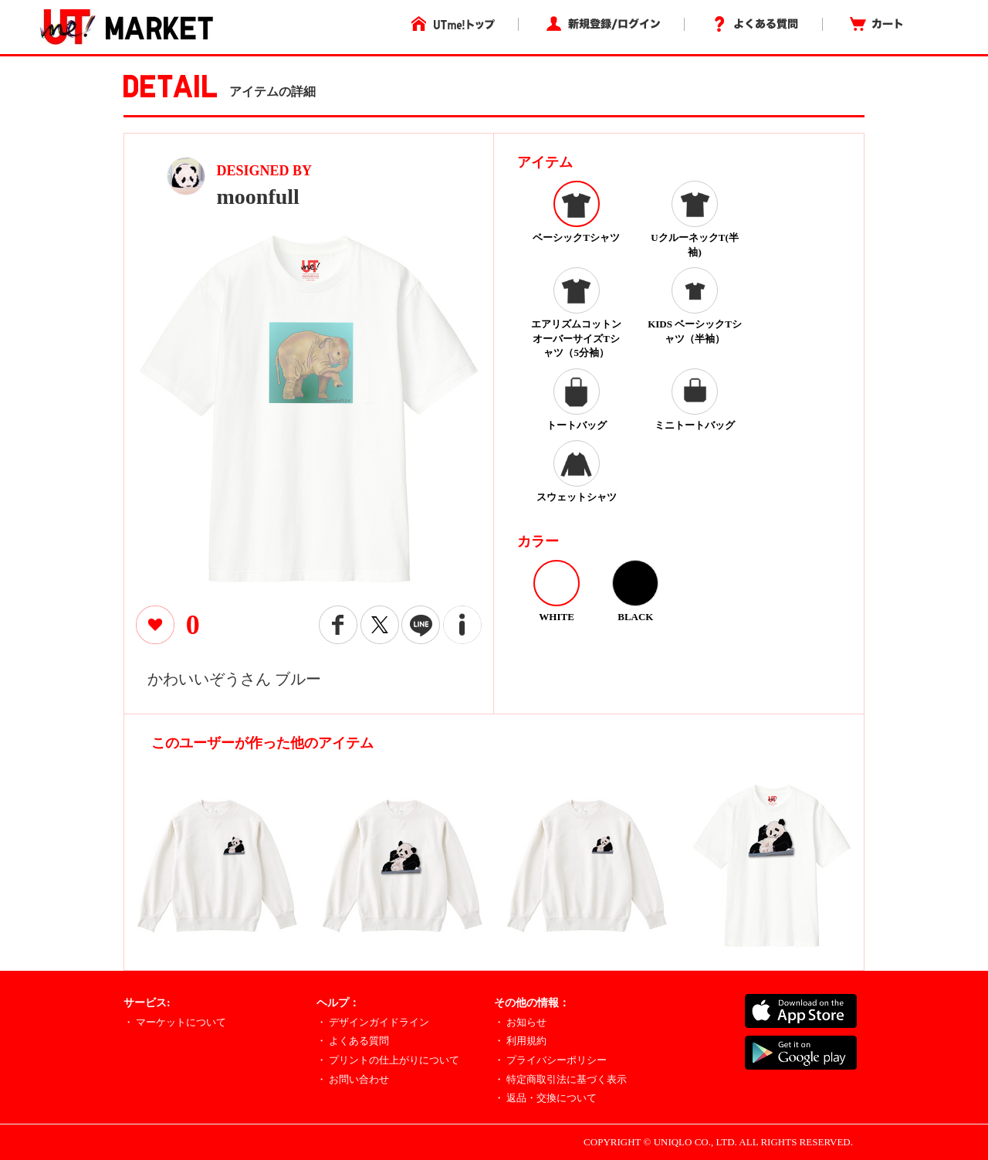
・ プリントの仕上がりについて (387, 1060)
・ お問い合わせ (352, 1079)
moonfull (258, 197)
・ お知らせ (520, 1022)
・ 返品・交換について (545, 1098)
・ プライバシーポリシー (550, 1060)
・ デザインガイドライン (372, 1022)
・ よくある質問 (352, 1040)
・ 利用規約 (520, 1040)
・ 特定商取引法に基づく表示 (560, 1079)
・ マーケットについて (175, 1022)
